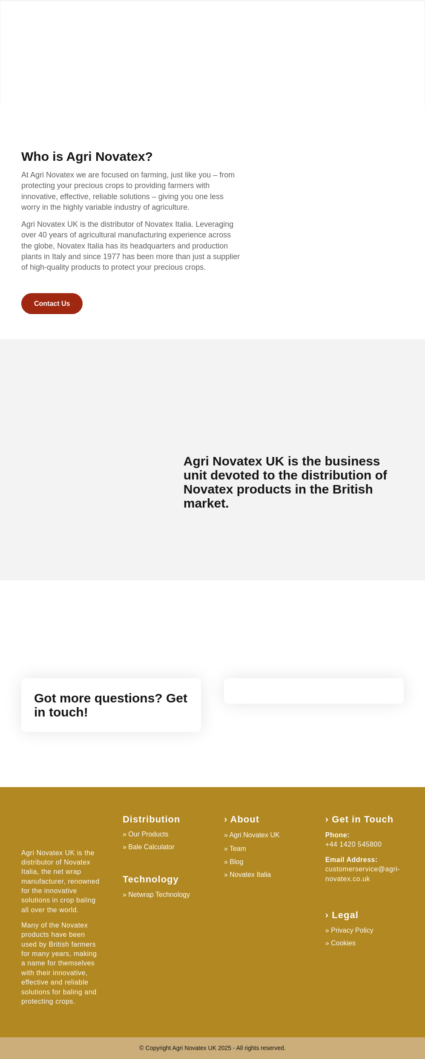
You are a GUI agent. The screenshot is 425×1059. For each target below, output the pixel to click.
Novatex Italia (250, 874)
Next (406, 53)
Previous (19, 53)
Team (238, 848)
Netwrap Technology (159, 894)
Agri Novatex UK (254, 835)
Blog (236, 861)
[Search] (395, 19)
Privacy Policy (352, 930)
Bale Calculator (151, 847)
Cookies (343, 943)
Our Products (148, 834)
